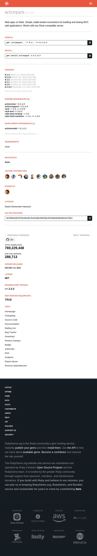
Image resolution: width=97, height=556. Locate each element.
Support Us (10, 430)
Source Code (11, 320)
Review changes (13, 340)
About (8, 413)
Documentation (12, 324)
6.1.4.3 (8, 87)
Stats (7, 405)
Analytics (9, 357)
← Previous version (17, 235)
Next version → (82, 235)
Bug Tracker (10, 332)
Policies (9, 426)
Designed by (38, 511)
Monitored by (18, 531)
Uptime (8, 392)
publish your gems (25, 447)
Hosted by (60, 511)
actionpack (15, 12)
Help (7, 417)
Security (9, 435)
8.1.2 (7, 79)
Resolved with (80, 511)
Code (7, 396)
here (78, 489)
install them (54, 447)
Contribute (10, 409)
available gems (31, 452)
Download (9, 336)
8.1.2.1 (8, 77)
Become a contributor (54, 452)
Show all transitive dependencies (20, 133)
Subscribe (9, 349)
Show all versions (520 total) (18, 91)
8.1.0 (7, 84)
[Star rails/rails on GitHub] (10, 239)
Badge (8, 345)
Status (8, 387)
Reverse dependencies (16, 365)
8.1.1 (7, 82)
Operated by (17, 512)
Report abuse (11, 361)
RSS (7, 353)
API (6, 422)
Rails (7, 162)
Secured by (81, 531)
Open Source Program (50, 467)
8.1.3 (7, 74)
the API (71, 447)
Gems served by (38, 531)
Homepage (10, 311)
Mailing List (10, 328)
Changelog (10, 315)
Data (7, 400)
